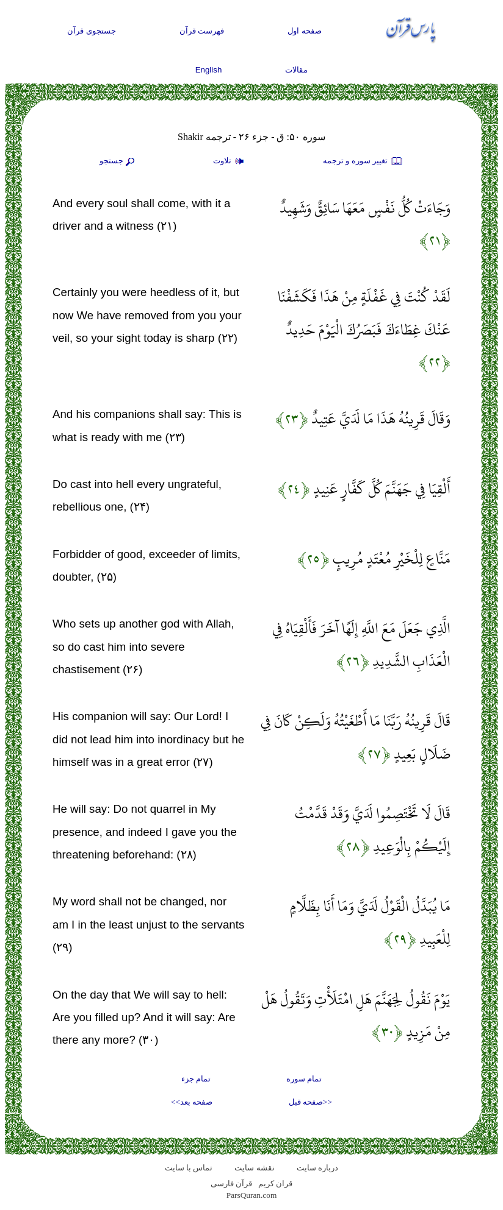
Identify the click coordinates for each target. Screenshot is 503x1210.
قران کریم (275, 1183)
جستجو (118, 161)
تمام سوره (304, 1078)
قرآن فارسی (231, 1183)
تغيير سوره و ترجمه (363, 161)
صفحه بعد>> (191, 1101)
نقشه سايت (254, 1167)
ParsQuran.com (251, 1195)
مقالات (296, 69)
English (208, 69)
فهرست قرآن (202, 30)
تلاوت (230, 161)
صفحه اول (305, 30)
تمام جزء (196, 1078)
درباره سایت (317, 1167)
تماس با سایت (189, 1167)
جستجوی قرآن (91, 30)
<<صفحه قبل (310, 1101)
